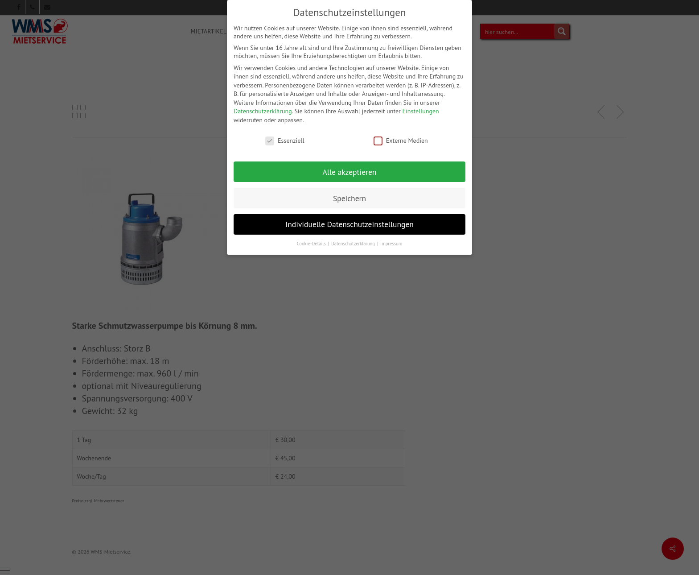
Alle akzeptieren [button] (350, 167)
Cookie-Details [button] (312, 239)
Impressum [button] (391, 239)
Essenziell (284, 136)
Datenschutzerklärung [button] (353, 239)
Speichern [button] (349, 194)
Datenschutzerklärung (263, 107)
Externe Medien (401, 136)
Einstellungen (421, 107)
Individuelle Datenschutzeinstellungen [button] (349, 220)
